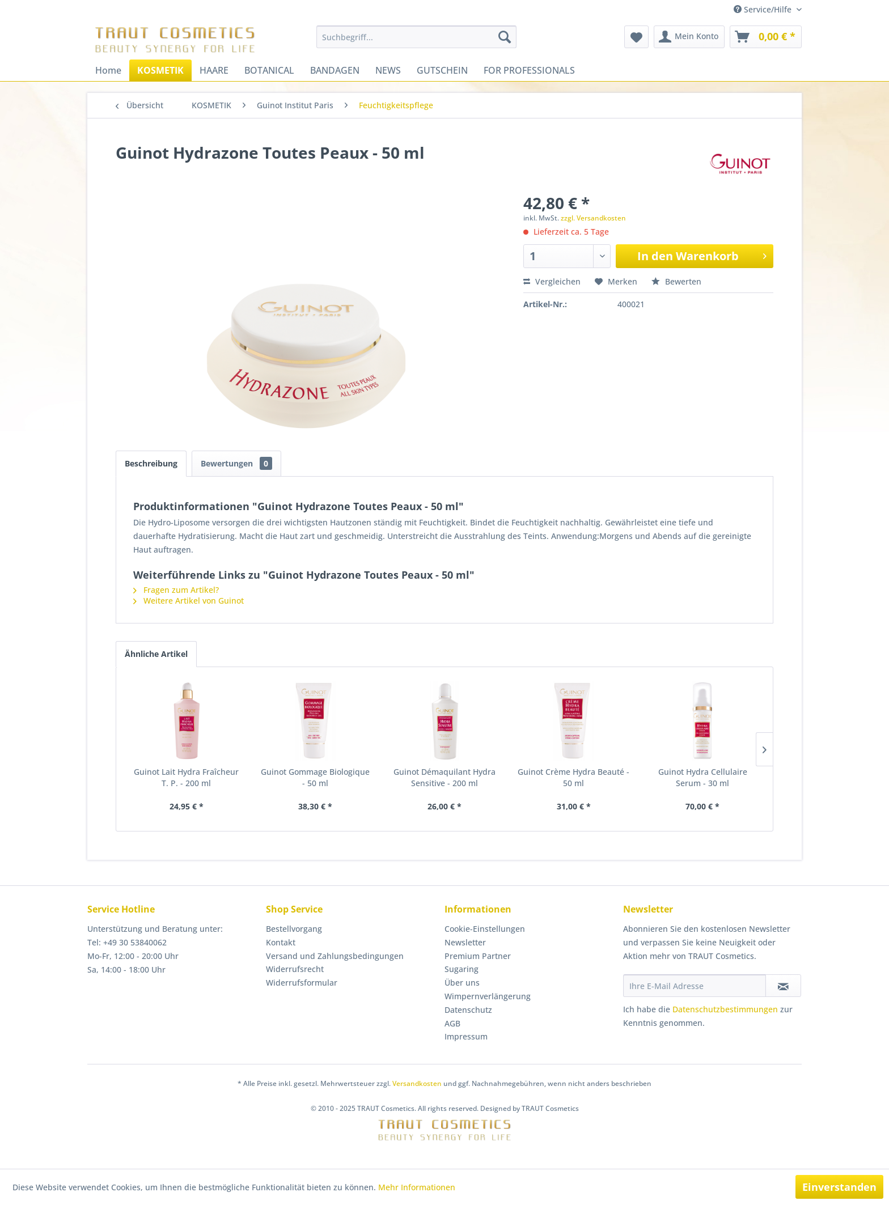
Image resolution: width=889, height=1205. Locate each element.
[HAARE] (214, 70)
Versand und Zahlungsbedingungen (335, 956)
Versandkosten (417, 1083)
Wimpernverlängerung (487, 996)
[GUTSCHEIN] (442, 70)
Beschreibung (151, 463)
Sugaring (461, 969)
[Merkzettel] (636, 37)
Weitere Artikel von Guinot (188, 600)
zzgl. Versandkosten (593, 218)
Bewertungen (236, 463)
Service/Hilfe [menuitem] (764, 9)
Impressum (466, 1036)
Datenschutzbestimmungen (725, 1009)
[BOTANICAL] (269, 70)
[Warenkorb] (766, 37)
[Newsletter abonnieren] (783, 985)
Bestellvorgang (294, 928)
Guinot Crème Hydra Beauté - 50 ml (573, 777)
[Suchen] (505, 37)
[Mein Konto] (689, 37)
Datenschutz (468, 1009)
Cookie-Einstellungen (484, 928)
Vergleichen (552, 281)
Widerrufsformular (301, 982)
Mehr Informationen (416, 1187)
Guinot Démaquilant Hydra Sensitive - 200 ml (444, 777)
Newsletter (465, 942)
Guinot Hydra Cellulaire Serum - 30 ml (702, 777)
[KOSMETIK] (160, 70)
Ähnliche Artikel (156, 653)
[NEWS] (388, 70)
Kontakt (280, 942)
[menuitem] (416, 37)
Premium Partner (477, 956)
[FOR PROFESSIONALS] (529, 70)
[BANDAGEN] (334, 70)
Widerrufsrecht (295, 969)
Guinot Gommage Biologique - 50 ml (315, 777)
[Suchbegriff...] (416, 37)
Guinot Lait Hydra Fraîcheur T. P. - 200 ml (186, 777)
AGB (452, 1023)
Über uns (462, 982)
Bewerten (676, 281)
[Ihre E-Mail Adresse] (694, 985)
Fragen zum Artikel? (176, 589)
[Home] (108, 70)
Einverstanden (839, 1187)
